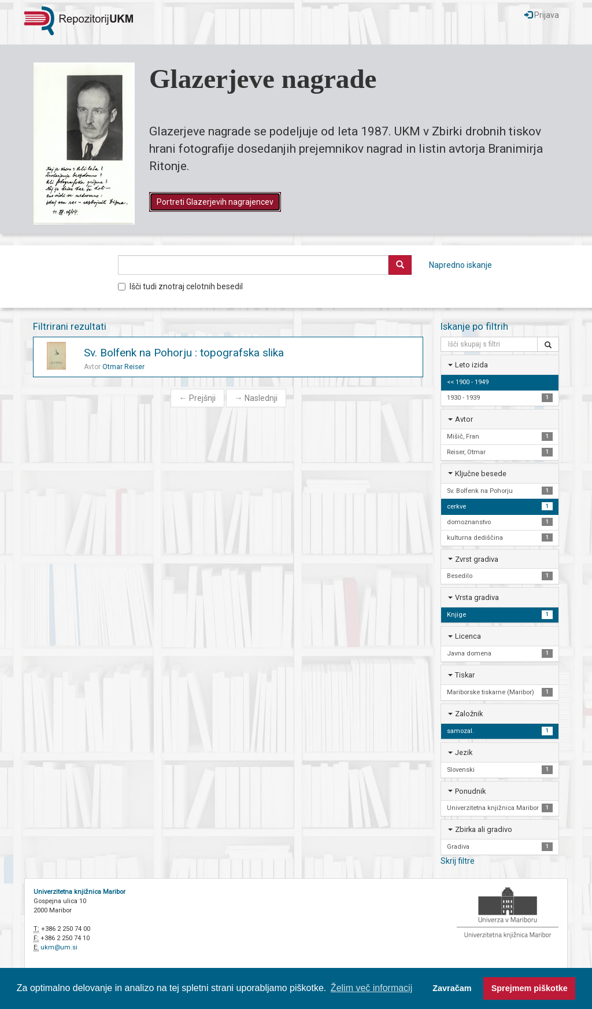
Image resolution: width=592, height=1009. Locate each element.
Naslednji (256, 398)
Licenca (468, 636)
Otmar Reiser (123, 367)
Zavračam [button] (451, 988)
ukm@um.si (58, 947)
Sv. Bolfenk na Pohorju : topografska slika (184, 352)
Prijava (541, 15)
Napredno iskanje (460, 265)
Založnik (469, 713)
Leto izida (471, 364)
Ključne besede (480, 473)
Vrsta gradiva (477, 597)
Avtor (464, 419)
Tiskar (465, 675)
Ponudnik (470, 791)
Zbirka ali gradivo (483, 829)
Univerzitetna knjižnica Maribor (79, 892)
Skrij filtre (458, 861)
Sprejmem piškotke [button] (529, 988)
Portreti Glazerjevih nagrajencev (215, 202)
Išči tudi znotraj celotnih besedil (180, 286)
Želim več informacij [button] (371, 988)
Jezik (463, 752)
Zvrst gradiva (476, 559)
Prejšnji (197, 398)
